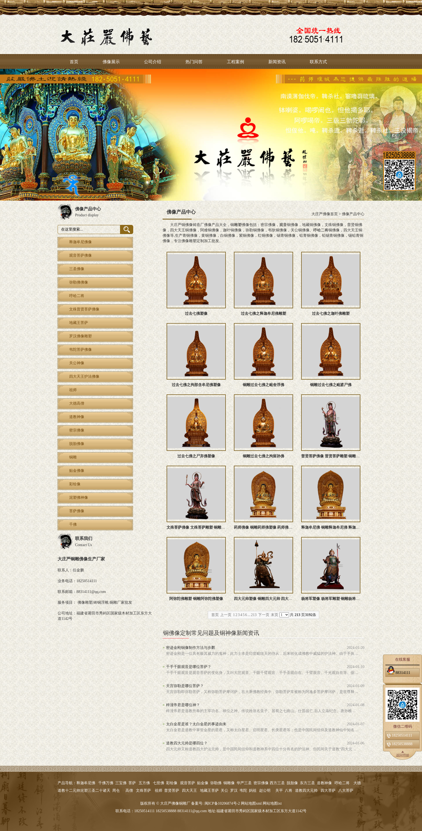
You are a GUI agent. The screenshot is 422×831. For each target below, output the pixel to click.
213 (253, 615)
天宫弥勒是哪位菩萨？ (185, 686)
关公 (224, 790)
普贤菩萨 (171, 790)
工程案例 (235, 61)
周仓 (116, 790)
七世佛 (158, 783)
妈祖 (252, 790)
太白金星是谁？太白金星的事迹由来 (196, 724)
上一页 (225, 615)
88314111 (398, 672)
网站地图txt (272, 803)
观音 (283, 225)
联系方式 (318, 61)
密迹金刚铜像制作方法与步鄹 (190, 648)
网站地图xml (251, 803)
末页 (274, 615)
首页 (74, 61)
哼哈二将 (320, 230)
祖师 (158, 790)
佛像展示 (111, 61)
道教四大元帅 (306, 790)
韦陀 (243, 790)
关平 (279, 790)
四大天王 (189, 790)
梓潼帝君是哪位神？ (183, 705)
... (249, 615)
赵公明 (264, 790)
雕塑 (238, 225)
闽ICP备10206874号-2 (221, 803)
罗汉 (234, 790)
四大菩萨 (328, 790)
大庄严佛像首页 (324, 214)
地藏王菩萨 (209, 790)
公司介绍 (152, 61)
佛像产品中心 (353, 214)
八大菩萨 (345, 790)
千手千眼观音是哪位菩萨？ (188, 667)
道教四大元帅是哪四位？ (187, 743)
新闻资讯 (277, 61)
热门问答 (194, 61)
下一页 (263, 615)
